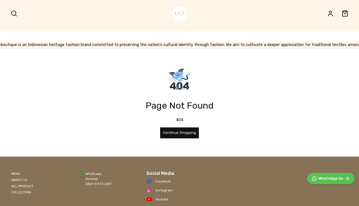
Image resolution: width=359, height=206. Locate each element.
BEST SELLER (205, 32)
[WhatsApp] (331, 178)
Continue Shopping (179, 133)
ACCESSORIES (238, 32)
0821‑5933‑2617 (99, 184)
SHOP (102, 32)
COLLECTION (21, 192)
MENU (15, 174)
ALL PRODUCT (172, 32)
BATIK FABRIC (134, 32)
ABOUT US (19, 180)
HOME (82, 32)
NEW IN (265, 32)
